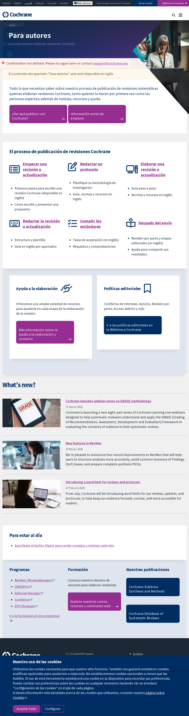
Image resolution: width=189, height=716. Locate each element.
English (17, 3)
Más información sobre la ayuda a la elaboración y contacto (38, 334)
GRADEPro (22, 586)
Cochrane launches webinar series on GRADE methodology (108, 401)
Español (6, 3)
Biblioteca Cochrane (173, 3)
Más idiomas (82, 3)
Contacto (138, 653)
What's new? (18, 384)
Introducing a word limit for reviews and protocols (103, 482)
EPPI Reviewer (25, 606)
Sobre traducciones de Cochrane (113, 3)
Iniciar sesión (145, 3)
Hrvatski (64, 3)
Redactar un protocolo (91, 166)
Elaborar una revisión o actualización (153, 169)
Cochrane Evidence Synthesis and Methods (147, 589)
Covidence (22, 599)
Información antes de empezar (87, 116)
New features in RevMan (83, 443)
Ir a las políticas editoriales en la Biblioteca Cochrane (129, 327)
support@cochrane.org (110, 63)
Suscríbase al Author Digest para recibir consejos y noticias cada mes (64, 545)
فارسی (28, 3)
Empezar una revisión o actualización (35, 169)
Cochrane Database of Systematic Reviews (146, 615)
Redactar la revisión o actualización (41, 223)
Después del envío (155, 223)
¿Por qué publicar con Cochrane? (28, 116)
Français (39, 3)
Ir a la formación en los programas (34, 616)
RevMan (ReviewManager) (33, 580)
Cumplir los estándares (91, 223)
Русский (51, 3)
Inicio (12, 25)
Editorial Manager (27, 593)
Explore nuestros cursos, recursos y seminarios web (90, 603)
